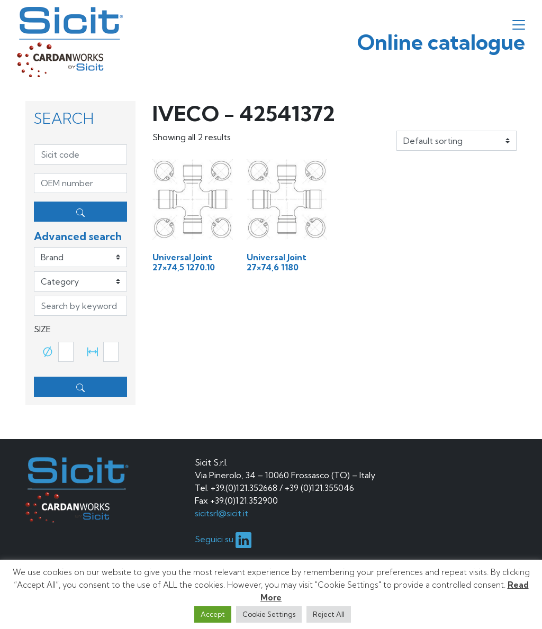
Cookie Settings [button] (268, 614)
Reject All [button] (329, 614)
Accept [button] (213, 614)
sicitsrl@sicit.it (221, 513)
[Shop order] (456, 141)
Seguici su (223, 539)
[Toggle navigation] (519, 24)
